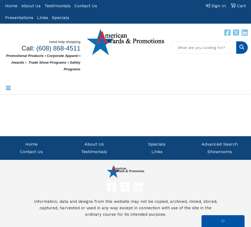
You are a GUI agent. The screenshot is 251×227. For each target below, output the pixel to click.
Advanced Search (219, 144)
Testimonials (57, 5)
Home (11, 5)
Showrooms (219, 151)
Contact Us (85, 5)
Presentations (19, 17)
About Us (31, 5)
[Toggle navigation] (8, 88)
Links (42, 17)
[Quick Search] (203, 47)
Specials (60, 17)
